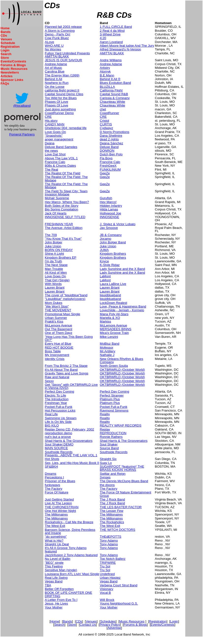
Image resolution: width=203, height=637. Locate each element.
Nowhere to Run (56, 83)
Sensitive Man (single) (61, 570)
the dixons (107, 485)
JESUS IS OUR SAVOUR (63, 60)
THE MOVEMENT (58, 310)
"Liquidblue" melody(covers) (65, 299)
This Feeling (54, 566)
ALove (49, 42)
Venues (6, 39)
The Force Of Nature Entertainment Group (125, 493)
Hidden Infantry (111, 205)
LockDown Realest (113, 303)
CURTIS (106, 124)
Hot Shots (52, 459)
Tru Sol (105, 566)
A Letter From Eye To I (61, 600)
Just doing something (60, 109)
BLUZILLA (107, 87)
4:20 (103, 38)
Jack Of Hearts (55, 213)
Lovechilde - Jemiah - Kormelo (122, 310)
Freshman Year (56, 403)
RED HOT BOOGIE (59, 347)
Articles (6, 76)
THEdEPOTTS (110, 536)
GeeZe (105, 173)
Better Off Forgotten (59, 589)
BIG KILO (52, 425)
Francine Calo (55, 162)
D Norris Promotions (114, 132)
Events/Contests (13, 61)
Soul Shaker (109, 444)
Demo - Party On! (57, 34)
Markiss (105, 321)
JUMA (104, 250)
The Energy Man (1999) (62, 75)
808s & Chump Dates (60, 165)
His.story (51, 120)
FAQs (4, 83)
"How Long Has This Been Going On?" (69, 338)
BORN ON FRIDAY (59, 250)
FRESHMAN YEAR (59, 224)
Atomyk (105, 71)
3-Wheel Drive (110, 34)
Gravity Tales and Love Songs (66, 373)
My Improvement (57, 355)
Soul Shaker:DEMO (59, 444)
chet (103, 109)
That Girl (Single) (57, 280)
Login (4, 50)
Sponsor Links (11, 80)
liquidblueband (110, 295)
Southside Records (114, 452)
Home (5, 28)
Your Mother (53, 607)
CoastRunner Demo (59, 113)
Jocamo (105, 238)
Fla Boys (106, 158)
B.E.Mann (107, 75)
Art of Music (53, 68)
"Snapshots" (53, 135)
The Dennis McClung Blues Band (124, 481)
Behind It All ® (110, 79)
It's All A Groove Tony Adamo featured (66, 549)
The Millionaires (56, 514)
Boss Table (53, 351)
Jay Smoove (109, 228)
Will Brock (107, 600)
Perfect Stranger (112, 395)
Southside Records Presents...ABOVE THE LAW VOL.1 (71, 453)
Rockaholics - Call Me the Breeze (69, 522)
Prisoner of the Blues (60, 481)
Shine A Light (54, 253)
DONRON (107, 150)
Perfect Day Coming (59, 391)
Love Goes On (55, 132)
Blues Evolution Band (115, 83)
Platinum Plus (110, 399)
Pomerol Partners (22, 134)
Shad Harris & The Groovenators (69, 441)
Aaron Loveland (111, 42)
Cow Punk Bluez (57, 38)
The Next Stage (56, 265)
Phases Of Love (56, 102)
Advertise (114, 628)
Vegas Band (53, 581)
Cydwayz (106, 128)
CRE (48, 117)
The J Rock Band (112, 499)
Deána (49, 143)
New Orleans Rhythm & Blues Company (121, 360)
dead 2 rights (109, 139)
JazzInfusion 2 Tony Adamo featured (71, 555)
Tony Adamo (109, 540)
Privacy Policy (109, 624)
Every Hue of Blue (58, 343)
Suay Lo (106, 463)
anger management (59, 139)
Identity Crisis (54, 359)
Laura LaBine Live (113, 284)
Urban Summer (56, 318)
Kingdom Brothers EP (60, 257)
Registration (10, 46)
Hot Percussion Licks (60, 410)
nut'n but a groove (58, 437)
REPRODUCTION (113, 433)
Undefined (107, 574)
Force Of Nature (56, 492)
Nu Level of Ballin (57, 559)
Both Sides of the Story (61, 205)
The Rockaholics (112, 522)
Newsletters (9, 72)
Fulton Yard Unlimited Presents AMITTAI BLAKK (67, 54)
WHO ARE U (54, 45)
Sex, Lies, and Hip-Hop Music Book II (72, 463)
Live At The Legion (58, 503)
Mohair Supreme (57, 198)
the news (51, 150)
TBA (48, 585)
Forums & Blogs (13, 65)
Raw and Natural (57, 377)
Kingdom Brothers (113, 253)
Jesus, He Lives (56, 603)
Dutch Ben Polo (111, 154)
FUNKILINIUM (110, 169)
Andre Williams (111, 60)
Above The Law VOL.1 (61, 158)
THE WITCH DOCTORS (117, 530)
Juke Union (53, 246)
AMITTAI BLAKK (112, 53)
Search (5, 54)
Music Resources (14, 69)
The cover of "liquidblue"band (66, 295)
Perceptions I (54, 477)
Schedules (108, 621)
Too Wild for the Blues (61, 98)
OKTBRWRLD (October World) (122, 369)
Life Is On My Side (58, 422)
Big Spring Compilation (61, 209)
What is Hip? (54, 540)
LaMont (105, 276)
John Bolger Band (113, 242)
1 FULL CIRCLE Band (116, 27)
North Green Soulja (114, 366)
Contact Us (88, 624)
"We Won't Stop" (57, 306)
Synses (105, 477)
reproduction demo (58, 433)
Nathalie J (107, 355)
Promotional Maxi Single (62, 314)
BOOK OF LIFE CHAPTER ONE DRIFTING (68, 594)
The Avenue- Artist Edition (63, 228)
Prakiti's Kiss (54, 321)
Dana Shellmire (111, 135)
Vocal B (105, 592)
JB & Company (111, 235)
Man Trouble (54, 269)
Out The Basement (58, 329)
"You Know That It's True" (63, 238)
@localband (22, 105)
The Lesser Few (112, 511)
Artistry (105, 68)
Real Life (51, 414)
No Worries (53, 49)
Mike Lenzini (109, 337)
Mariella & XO (110, 318)
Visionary (106, 589)
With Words (53, 284)
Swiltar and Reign (112, 473)
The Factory (53, 488)
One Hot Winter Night (60, 511)
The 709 (51, 235)
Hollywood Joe (110, 213)
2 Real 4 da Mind (112, 30)
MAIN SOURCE (56, 448)
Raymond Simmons (114, 410)
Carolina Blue (54, 71)
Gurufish (106, 198)
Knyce (104, 261)
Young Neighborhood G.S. (119, 603)
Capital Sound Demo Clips (64, 94)
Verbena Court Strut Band (119, 585)
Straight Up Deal (57, 544)
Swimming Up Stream (61, 418)
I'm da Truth (53, 261)
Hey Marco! (108, 202)
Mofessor (106, 347)
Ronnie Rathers (111, 437)
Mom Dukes (53, 303)
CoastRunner (109, 113)
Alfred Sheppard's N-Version (120, 49)
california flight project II (62, 90)
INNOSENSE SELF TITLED (65, 217)
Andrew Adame (56, 64)
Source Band (109, 448)
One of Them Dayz (58, 333)
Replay (105, 429)
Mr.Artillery (107, 351)
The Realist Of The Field (62, 173)
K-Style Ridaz (110, 265)
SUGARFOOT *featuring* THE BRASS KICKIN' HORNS (122, 468)
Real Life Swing (56, 577)
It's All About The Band (61, 369)
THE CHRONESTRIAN (61, 507)
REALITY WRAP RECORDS (120, 425)
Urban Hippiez (110, 577)
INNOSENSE (109, 217)
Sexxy (49, 381)
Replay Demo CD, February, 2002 (69, 429)
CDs (3, 35)
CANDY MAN (54, 124)
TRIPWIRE (108, 562)
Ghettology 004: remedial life (66, 128)
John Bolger (53, 242)
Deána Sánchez (111, 143)
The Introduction (56, 399)
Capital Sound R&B (114, 94)
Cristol (104, 120)
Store (4, 57)
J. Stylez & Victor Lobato (118, 224)
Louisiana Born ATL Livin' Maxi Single (72, 574)
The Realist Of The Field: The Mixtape (66, 178)
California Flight (111, 90)
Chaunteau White (112, 102)
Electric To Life (55, 395)
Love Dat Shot (55, 154)
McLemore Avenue (58, 325)
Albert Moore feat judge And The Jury (127, 45)
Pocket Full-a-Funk (58, 407)
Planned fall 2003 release (63, 27)
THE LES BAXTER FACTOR (121, 507)
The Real (51, 169)
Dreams (50, 473)
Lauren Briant (54, 287)
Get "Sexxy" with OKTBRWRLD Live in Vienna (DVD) (71, 386)
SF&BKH (51, 466)
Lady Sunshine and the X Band (122, 269)
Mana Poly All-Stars (114, 314)
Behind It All (53, 79)
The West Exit (55, 526)
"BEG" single (54, 562)
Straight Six (108, 459)
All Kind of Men (56, 272)
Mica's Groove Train (114, 333)
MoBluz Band (109, 343)
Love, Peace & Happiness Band (123, 306)
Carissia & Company (115, 98)
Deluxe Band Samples (61, 147)
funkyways (52, 485)
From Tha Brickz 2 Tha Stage (66, 366)
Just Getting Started (59, 499)
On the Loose (54, 87)
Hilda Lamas (109, 209)
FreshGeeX (108, 165)
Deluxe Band (109, 147)
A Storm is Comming (60, 30)
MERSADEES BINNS (115, 329)
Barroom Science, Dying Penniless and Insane (70, 531)
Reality (105, 414)
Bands (5, 32)
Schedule (7, 43)
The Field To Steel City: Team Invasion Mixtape (66, 192)
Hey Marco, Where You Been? (67, 202)
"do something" (56, 536)
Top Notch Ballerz (112, 559)
